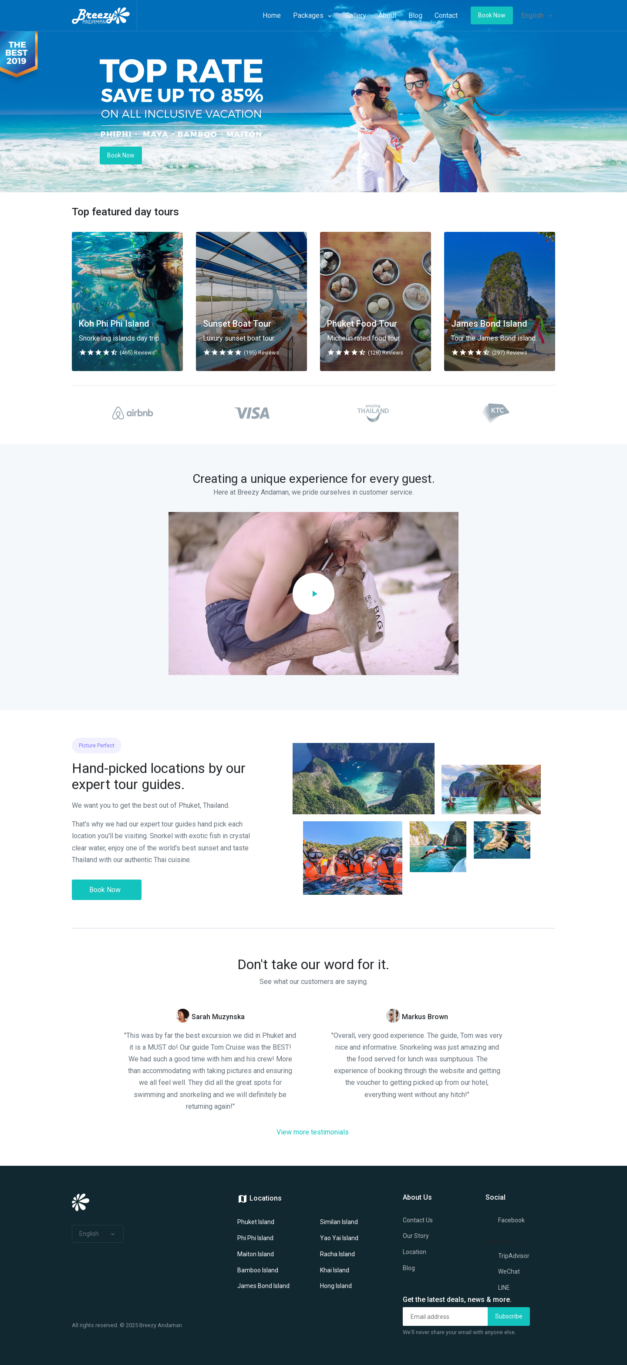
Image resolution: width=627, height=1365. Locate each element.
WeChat (502, 1272)
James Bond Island (263, 1285)
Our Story (416, 1235)
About (378, 15)
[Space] (104, 15)
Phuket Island (255, 1221)
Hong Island (336, 1285)
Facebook (505, 1220)
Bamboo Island (257, 1270)
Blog (406, 15)
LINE (497, 1288)
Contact (436, 15)
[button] (98, 1234)
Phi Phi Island (255, 1238)
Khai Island (334, 1270)
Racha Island (337, 1254)
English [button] (532, 15)
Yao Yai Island (339, 1238)
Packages (303, 15)
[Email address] (445, 1316)
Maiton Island (255, 1254)
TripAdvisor (507, 1256)
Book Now (105, 890)
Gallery (346, 15)
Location (414, 1251)
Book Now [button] (482, 15)
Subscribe (508, 1316)
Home (262, 15)
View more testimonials (312, 1132)
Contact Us (418, 1220)
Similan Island (339, 1221)
